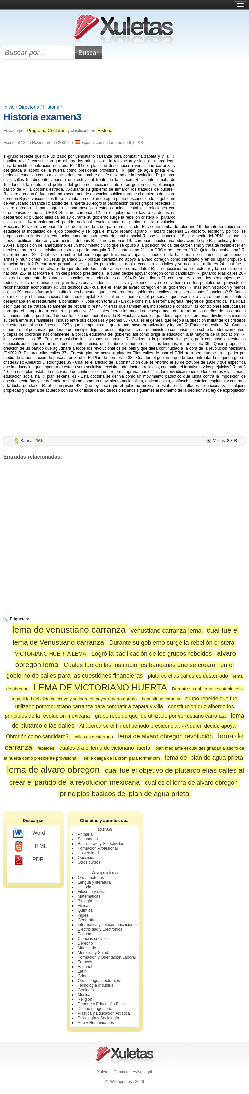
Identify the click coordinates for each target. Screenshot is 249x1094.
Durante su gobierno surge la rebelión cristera (172, 642)
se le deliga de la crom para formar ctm (122, 758)
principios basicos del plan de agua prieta (124, 793)
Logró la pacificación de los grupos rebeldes (151, 653)
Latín (82, 971)
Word (29, 833)
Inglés (83, 915)
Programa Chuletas (46, 130)
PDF (28, 860)
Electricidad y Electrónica (100, 929)
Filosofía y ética (91, 891)
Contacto (122, 1072)
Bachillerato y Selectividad (101, 843)
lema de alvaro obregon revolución (165, 736)
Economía (87, 934)
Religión (85, 999)
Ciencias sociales (93, 938)
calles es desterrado (93, 736)
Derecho (85, 943)
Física (83, 905)
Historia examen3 (42, 116)
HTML (30, 846)
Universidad (88, 853)
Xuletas (103, 1072)
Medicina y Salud (93, 952)
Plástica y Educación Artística (104, 1013)
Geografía (86, 920)
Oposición (86, 857)
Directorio (29, 107)
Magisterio (87, 948)
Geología (86, 990)
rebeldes (45, 748)
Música (84, 994)
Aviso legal (142, 1072)
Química (85, 910)
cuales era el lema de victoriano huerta (104, 748)
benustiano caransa (161, 698)
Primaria (85, 834)
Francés (85, 962)
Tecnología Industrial (96, 985)
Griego (84, 976)
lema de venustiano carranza (69, 630)
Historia (51, 107)
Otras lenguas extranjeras (100, 980)
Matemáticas (89, 896)
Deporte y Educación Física (102, 1004)
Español (85, 966)
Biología (85, 901)
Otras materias (91, 877)
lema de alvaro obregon (53, 770)
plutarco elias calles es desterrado (188, 676)
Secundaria (88, 839)
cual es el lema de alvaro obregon (191, 782)
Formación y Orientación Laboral (107, 957)
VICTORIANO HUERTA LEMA (50, 654)
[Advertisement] (124, 82)
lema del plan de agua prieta (204, 757)
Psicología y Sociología (98, 1018)
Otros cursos (89, 862)
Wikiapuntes (121, 1081)
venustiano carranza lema (166, 630)
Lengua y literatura (94, 882)
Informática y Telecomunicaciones (108, 924)
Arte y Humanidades (96, 1022)
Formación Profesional (98, 848)
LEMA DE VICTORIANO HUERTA (100, 687)
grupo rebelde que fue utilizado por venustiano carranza (160, 716)
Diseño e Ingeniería (95, 1008)
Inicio (9, 107)
